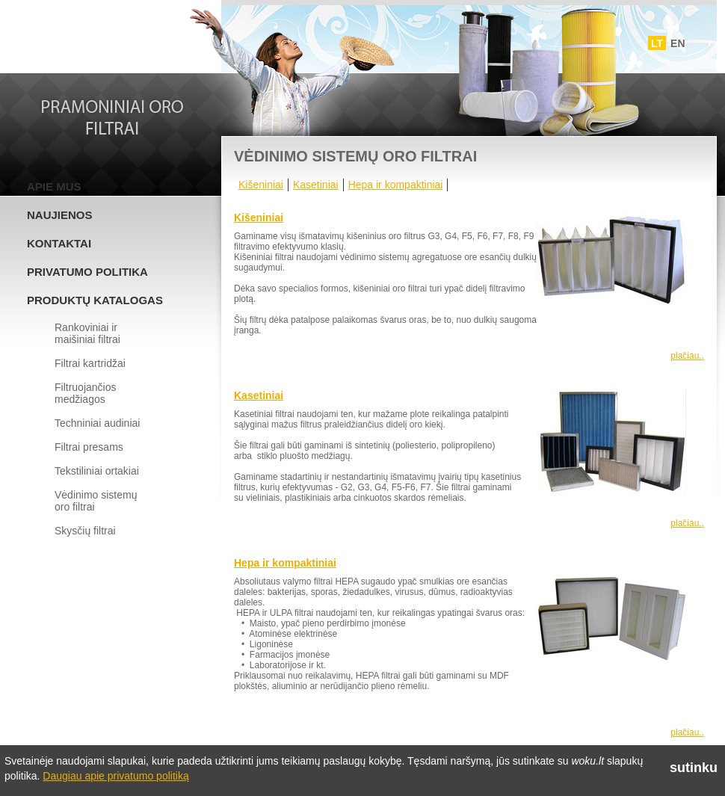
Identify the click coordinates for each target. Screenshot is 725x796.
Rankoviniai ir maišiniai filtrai (87, 333)
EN (677, 43)
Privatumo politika (87, 271)
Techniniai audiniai (97, 423)
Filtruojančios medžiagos (85, 393)
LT (657, 43)
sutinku (694, 767)
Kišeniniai (260, 185)
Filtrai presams (89, 447)
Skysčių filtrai (85, 531)
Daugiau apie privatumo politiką (115, 776)
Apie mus (54, 186)
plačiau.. (687, 356)
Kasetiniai (316, 185)
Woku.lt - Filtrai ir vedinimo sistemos (113, 39)
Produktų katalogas (95, 300)
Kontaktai (59, 243)
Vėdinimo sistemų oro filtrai (96, 501)
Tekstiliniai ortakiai (97, 471)
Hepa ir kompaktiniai (395, 185)
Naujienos (60, 215)
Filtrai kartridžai (90, 363)
